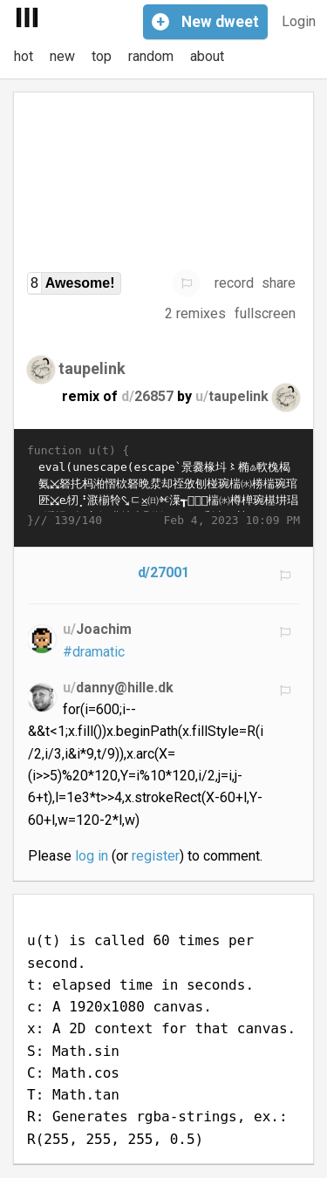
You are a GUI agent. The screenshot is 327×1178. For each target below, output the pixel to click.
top (102, 56)
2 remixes (195, 313)
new (62, 56)
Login (299, 21)
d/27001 (164, 572)
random (151, 56)
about (207, 56)
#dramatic (94, 651)
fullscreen (265, 313)
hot (23, 56)
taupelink (92, 367)
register (156, 856)
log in (91, 856)
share (279, 283)
